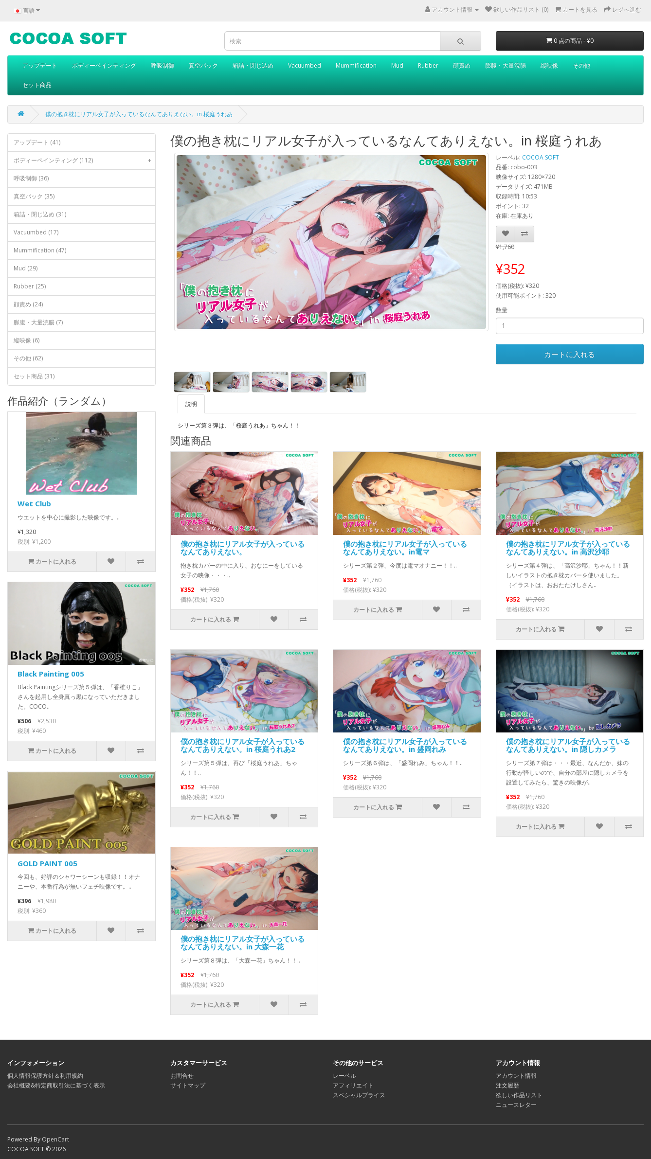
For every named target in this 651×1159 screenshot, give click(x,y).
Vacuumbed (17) (36, 232)
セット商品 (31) (34, 376)
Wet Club (34, 503)
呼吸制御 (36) (31, 178)
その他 (581, 65)
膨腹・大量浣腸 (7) (38, 322)
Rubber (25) (30, 286)
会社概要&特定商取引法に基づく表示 (56, 1085)
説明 (191, 404)
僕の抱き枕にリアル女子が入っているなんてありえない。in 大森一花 (243, 943)
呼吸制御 (162, 65)
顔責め (461, 65)
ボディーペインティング (104, 65)
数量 (501, 310)
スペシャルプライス (359, 1095)
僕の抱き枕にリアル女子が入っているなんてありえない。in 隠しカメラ (568, 745)
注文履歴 (507, 1085)
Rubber (428, 65)
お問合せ (182, 1075)
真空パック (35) (34, 196)
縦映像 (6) (26, 340)
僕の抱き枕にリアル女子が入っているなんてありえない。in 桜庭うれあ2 (243, 745)
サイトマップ (187, 1085)
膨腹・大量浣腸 (505, 65)
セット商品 (37, 85)
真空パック (203, 65)
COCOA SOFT (540, 157)
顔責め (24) (28, 304)
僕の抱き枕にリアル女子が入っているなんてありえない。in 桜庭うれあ (139, 114)
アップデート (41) (37, 142)
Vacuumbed (304, 65)
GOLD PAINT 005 (47, 863)
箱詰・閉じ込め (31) (40, 214)
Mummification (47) (40, 250)
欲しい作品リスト (519, 1095)
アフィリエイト (353, 1085)
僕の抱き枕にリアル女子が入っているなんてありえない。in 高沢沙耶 (568, 548)
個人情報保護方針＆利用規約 (45, 1075)
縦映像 (549, 65)
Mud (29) (25, 268)
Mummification (356, 65)
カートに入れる (569, 354)
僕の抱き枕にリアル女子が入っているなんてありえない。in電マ (405, 548)
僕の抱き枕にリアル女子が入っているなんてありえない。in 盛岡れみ (405, 745)
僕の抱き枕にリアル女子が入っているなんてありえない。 (243, 548)
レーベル (344, 1075)
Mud (397, 65)
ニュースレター (516, 1105)
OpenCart (55, 1139)
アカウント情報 (516, 1075)
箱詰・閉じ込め (253, 65)
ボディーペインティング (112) (84, 160)
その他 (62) (28, 358)
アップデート (39, 65)
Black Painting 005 (51, 673)
